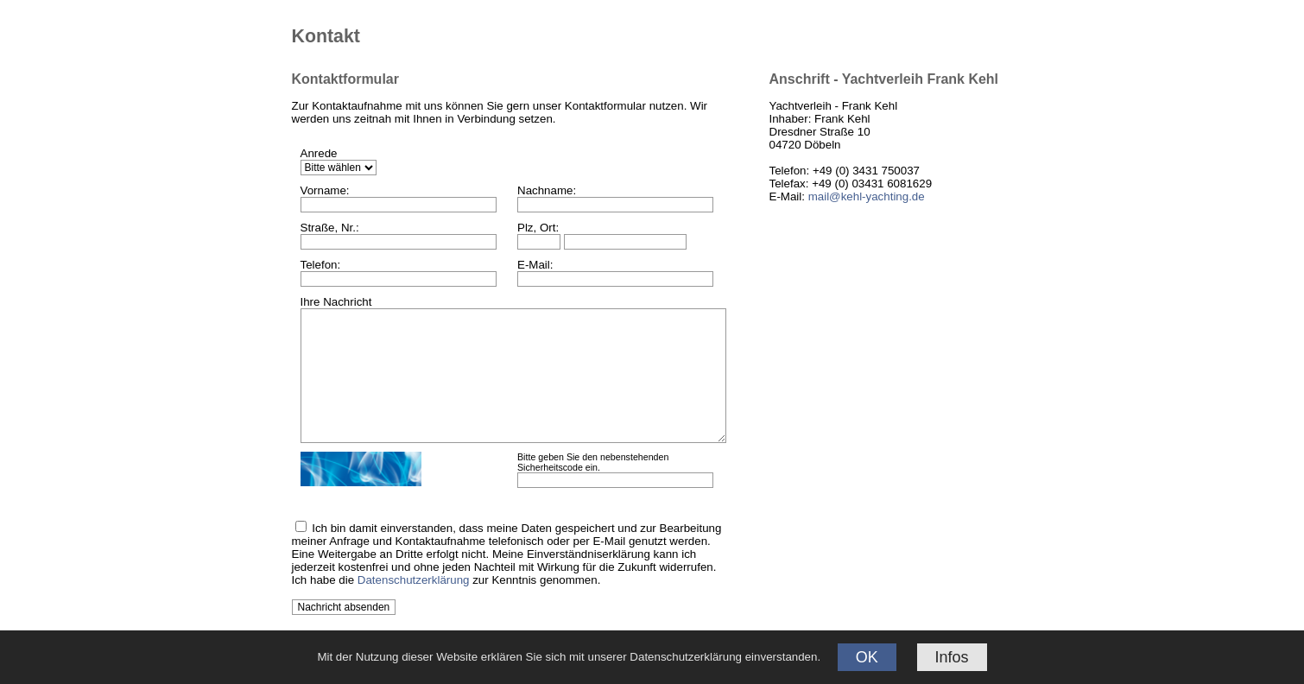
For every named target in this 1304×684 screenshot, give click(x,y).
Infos (952, 657)
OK (867, 657)
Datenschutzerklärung (414, 579)
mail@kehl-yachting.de (866, 196)
